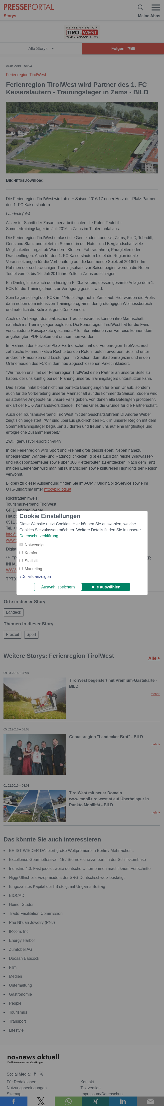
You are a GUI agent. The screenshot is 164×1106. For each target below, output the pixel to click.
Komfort (32, 553)
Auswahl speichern (58, 587)
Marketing (33, 569)
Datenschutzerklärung (38, 536)
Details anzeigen (36, 576)
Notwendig (34, 545)
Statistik (32, 561)
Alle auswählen (106, 587)
